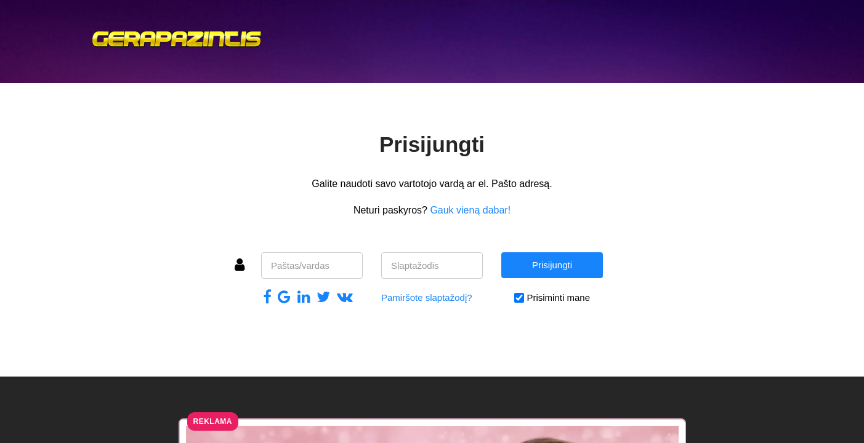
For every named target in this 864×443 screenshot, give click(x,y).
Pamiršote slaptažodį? (426, 297)
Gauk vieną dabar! (470, 210)
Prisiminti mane (558, 297)
